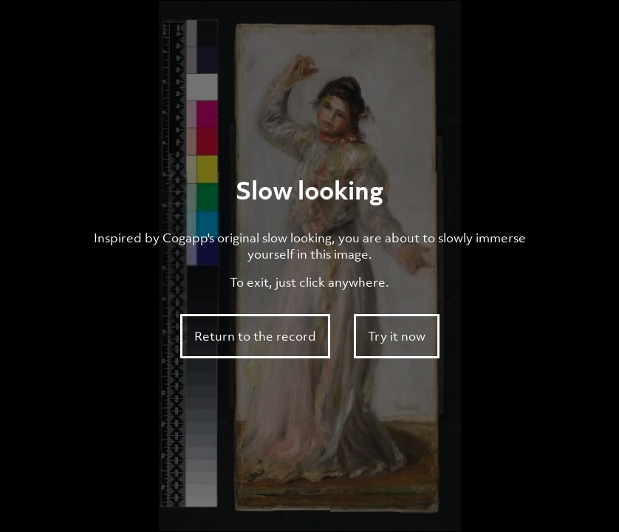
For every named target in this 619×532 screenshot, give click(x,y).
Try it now (396, 336)
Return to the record (255, 336)
